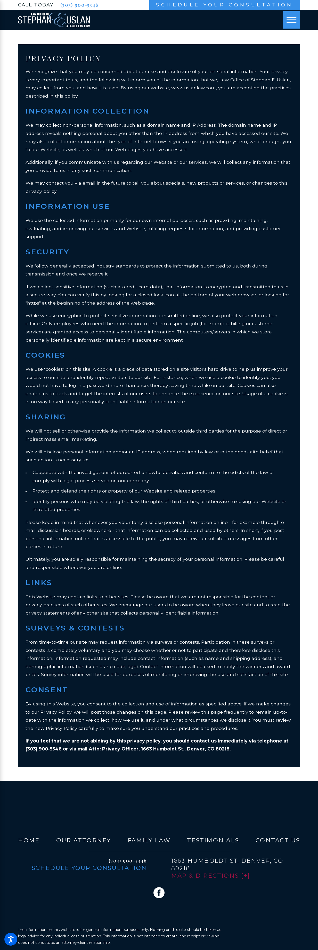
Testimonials (213, 840)
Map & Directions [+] (210, 875)
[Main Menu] (291, 20)
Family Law (149, 840)
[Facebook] (159, 893)
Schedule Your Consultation (224, 5)
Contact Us (278, 840)
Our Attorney (83, 840)
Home (29, 840)
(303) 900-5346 (79, 5)
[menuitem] (29, 840)
